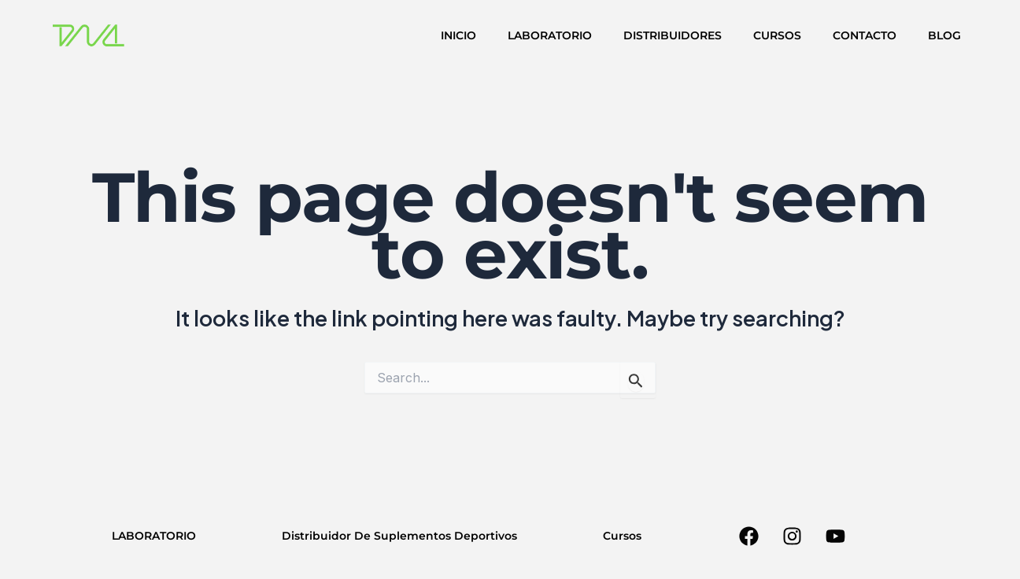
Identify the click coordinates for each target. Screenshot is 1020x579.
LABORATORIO (550, 35)
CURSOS (777, 35)
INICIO (458, 35)
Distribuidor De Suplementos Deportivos (399, 536)
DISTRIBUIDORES (672, 35)
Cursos (622, 536)
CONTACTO (864, 35)
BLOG (944, 35)
